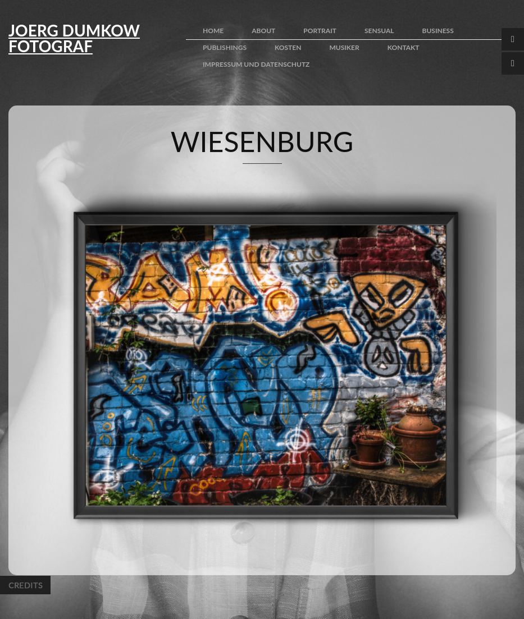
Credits (25, 585)
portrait (319, 30)
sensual (379, 30)
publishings (225, 47)
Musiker (344, 47)
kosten (288, 47)
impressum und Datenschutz (256, 64)
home (213, 30)
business (438, 30)
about (263, 30)
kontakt (404, 47)
